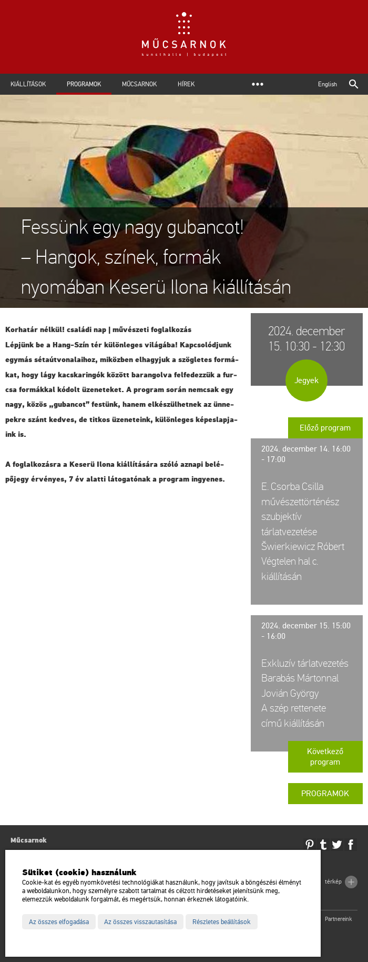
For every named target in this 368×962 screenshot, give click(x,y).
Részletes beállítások (221, 922)
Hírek (186, 84)
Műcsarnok (139, 84)
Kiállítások (28, 84)
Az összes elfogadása (59, 922)
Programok (84, 84)
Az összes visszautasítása (140, 922)
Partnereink (338, 919)
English (327, 84)
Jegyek (306, 380)
